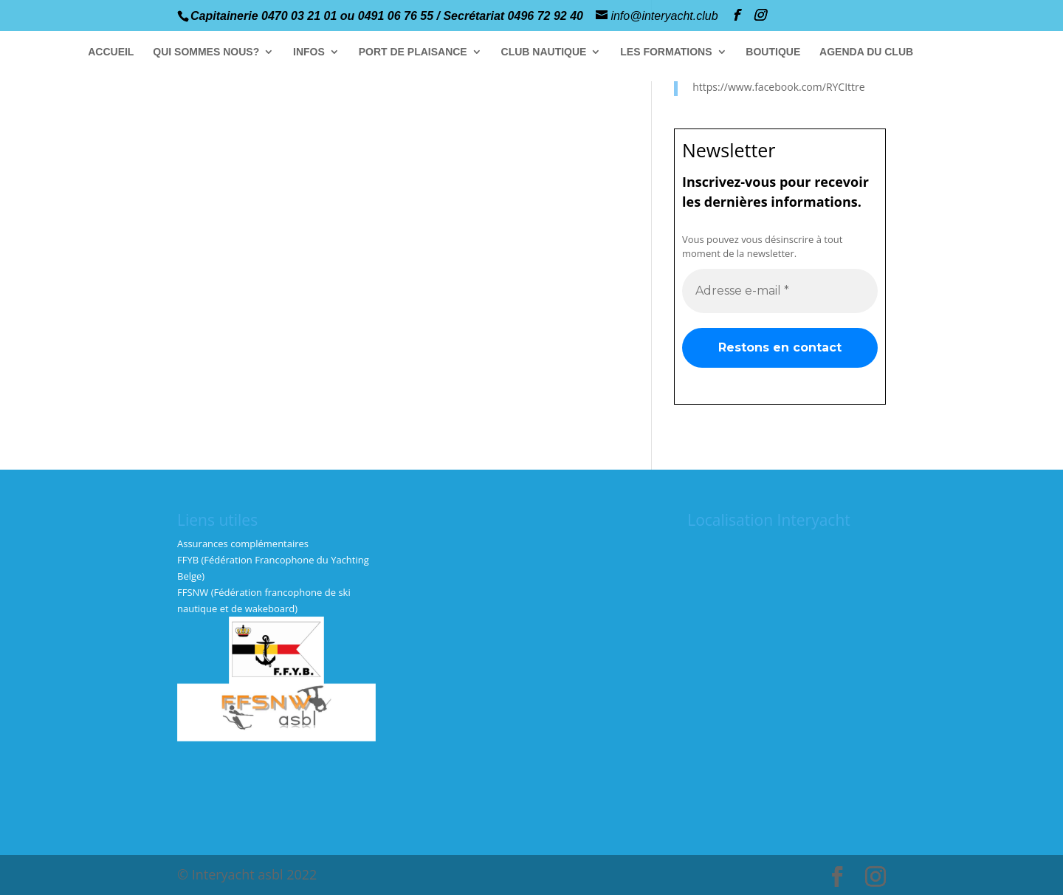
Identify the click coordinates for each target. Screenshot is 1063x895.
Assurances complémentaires (243, 543)
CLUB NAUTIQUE (543, 52)
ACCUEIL (111, 52)
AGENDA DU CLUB (866, 52)
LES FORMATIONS (666, 52)
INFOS (309, 52)
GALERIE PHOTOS (978, 52)
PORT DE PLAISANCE (413, 52)
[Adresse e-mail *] (780, 290)
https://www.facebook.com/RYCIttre (778, 87)
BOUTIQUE (773, 52)
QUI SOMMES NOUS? (206, 52)
